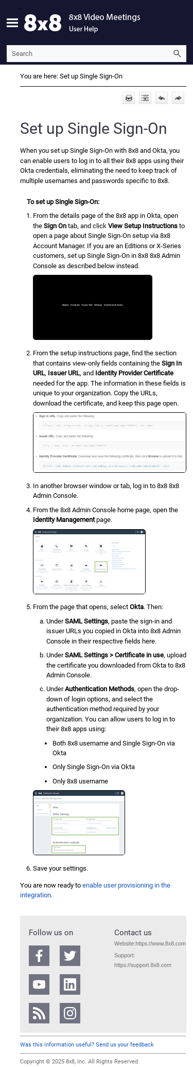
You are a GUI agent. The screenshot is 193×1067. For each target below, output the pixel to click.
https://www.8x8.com (160, 943)
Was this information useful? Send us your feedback (87, 1044)
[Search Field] (96, 53)
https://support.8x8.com (142, 965)
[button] (177, 53)
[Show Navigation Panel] (12, 22)
